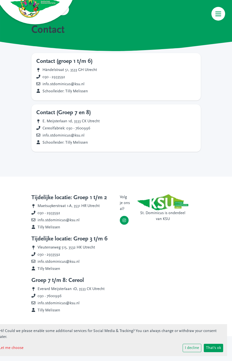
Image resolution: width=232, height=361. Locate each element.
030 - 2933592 (53, 77)
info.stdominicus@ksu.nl (63, 84)
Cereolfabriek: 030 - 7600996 (66, 128)
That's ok (213, 348)
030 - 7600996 (50, 296)
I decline (192, 348)
